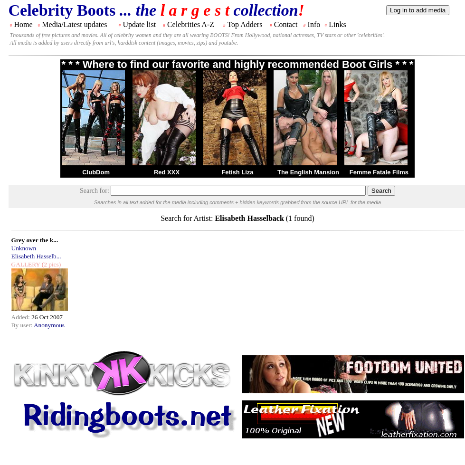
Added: (21, 317)
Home (23, 24)
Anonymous (49, 325)
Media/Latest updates (74, 24)
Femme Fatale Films (379, 172)
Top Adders (244, 24)
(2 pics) (50, 264)
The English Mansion (308, 172)
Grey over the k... (34, 240)
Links (337, 24)
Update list (139, 24)
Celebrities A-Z (190, 24)
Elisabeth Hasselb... (36, 256)
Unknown (24, 248)
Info (314, 24)
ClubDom (96, 172)
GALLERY (25, 264)
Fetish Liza (237, 172)
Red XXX (167, 172)
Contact (286, 24)
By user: (22, 325)
